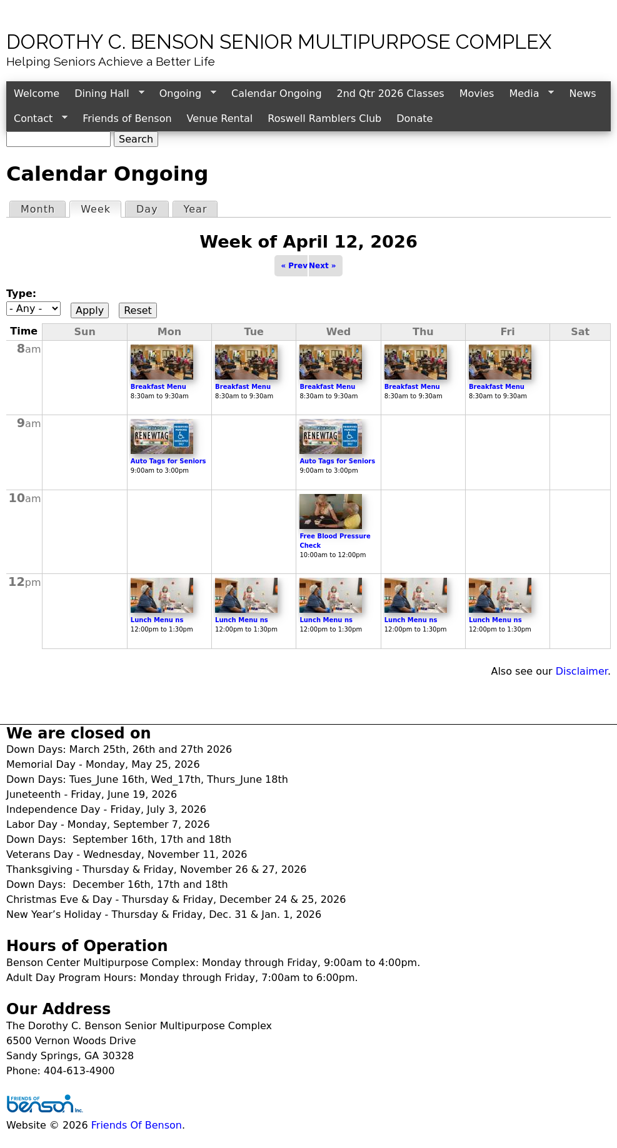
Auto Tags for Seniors (168, 461)
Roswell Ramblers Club (324, 118)
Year (196, 209)
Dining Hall (105, 94)
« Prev (294, 265)
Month (38, 209)
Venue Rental (220, 118)
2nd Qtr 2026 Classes (390, 93)
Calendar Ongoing (276, 93)
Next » (322, 265)
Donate (414, 118)
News (582, 93)
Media (527, 94)
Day (147, 209)
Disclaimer (582, 671)
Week (101, 208)
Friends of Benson (127, 118)
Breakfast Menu (158, 386)
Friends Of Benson (136, 1125)
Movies (476, 93)
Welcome (36, 93)
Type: (21, 294)
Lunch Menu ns (157, 620)
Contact (37, 119)
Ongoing (184, 94)
